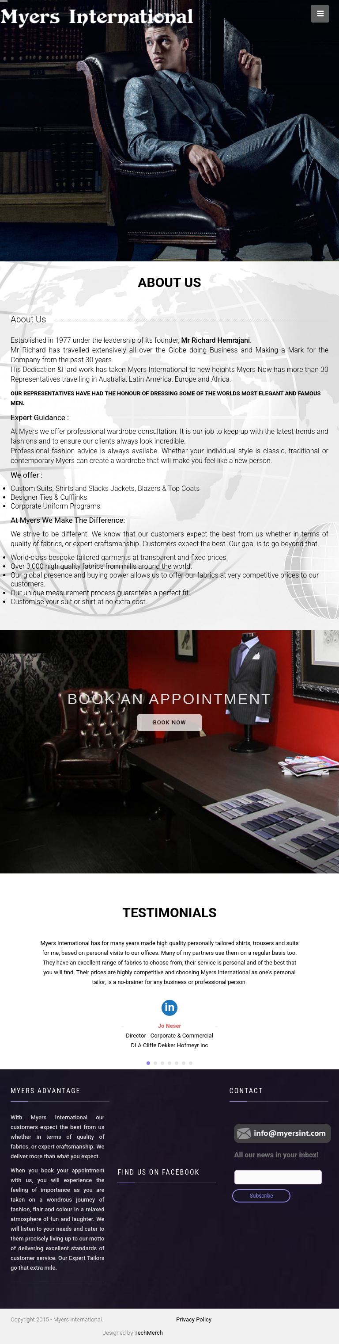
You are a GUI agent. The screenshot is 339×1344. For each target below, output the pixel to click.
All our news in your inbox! (276, 1155)
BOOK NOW (169, 722)
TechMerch (149, 1332)
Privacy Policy (193, 1319)
